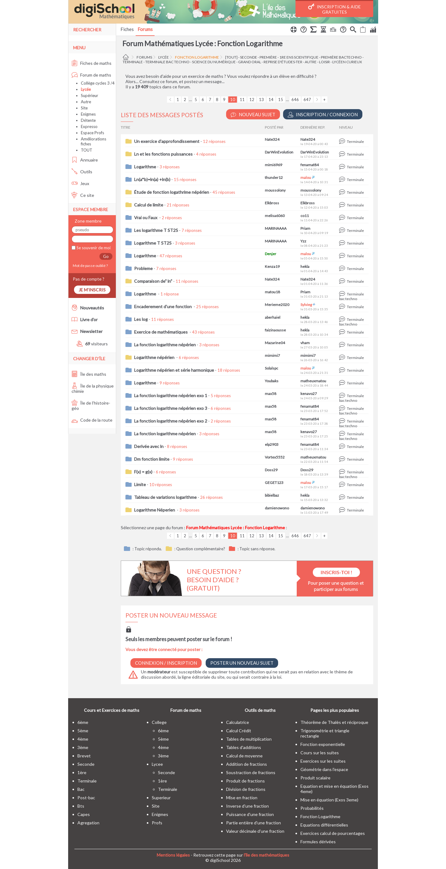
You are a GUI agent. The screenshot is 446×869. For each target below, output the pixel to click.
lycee (157, 764)
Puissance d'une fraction (250, 814)
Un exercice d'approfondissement (166, 141)
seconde (248, 57)
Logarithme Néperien (155, 509)
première (268, 57)
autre (311, 62)
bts (80, 806)
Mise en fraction (241, 797)
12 (251, 99)
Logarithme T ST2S (153, 243)
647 (307, 99)
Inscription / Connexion (323, 114)
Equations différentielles (324, 824)
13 (261, 99)
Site (84, 107)
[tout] (231, 57)
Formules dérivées (318, 841)
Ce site (83, 195)
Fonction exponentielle (322, 744)
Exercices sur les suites (323, 761)
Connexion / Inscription (166, 663)
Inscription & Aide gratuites (334, 9)
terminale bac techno (167, 62)
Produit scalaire (315, 777)
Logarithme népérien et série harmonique (174, 370)
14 (271, 99)
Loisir (324, 62)
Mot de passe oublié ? (90, 265)
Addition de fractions (246, 764)
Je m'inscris (92, 289)
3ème (82, 747)
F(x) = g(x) (143, 471)
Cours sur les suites (319, 752)
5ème (82, 730)
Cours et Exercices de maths (111, 710)
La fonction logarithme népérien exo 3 (170, 408)
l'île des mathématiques (266, 855)
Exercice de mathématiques (161, 332)
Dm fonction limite (151, 459)
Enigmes (88, 114)
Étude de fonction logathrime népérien (171, 192)
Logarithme (145, 166)
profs (157, 822)
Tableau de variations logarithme (165, 497)
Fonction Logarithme (197, 57)
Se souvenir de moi (93, 247)
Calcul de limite (148, 204)
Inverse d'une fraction (247, 806)
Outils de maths (260, 710)
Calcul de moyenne (244, 755)
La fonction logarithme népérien (165, 344)
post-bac (86, 797)
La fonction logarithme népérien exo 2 (170, 420)
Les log (141, 319)
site (156, 806)
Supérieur (89, 95)
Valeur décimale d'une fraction (255, 831)
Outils (82, 171)
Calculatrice (237, 722)
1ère (81, 772)
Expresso (89, 126)
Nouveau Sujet (253, 114)
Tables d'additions (243, 747)
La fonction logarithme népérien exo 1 (170, 395)
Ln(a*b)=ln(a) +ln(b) (152, 179)
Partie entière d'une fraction (253, 822)
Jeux (80, 183)
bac (81, 789)
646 (295, 99)
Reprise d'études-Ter (283, 62)
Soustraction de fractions (250, 772)
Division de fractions (245, 789)
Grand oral (249, 62)
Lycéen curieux (347, 62)
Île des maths (89, 374)
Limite (140, 484)
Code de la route (92, 420)
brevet (84, 755)
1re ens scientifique (298, 57)
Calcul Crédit (238, 730)
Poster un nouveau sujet (241, 663)
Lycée (163, 57)
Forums (145, 29)
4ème (82, 739)
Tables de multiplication (249, 739)
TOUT (86, 150)
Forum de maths (91, 75)
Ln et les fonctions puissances (163, 154)
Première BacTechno (341, 57)
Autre (86, 101)
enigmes (160, 814)
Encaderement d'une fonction (163, 306)
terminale (133, 62)
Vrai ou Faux (146, 217)
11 (242, 99)
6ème (82, 722)
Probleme (143, 268)
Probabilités (312, 808)
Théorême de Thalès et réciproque (334, 722)
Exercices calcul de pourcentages (332, 833)
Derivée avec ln (149, 446)
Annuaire (85, 159)
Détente (88, 120)
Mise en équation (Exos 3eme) (329, 799)
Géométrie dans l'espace (324, 769)
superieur (161, 797)
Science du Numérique (214, 62)
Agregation (88, 822)
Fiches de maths (92, 63)
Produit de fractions (245, 780)
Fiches (127, 29)
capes (83, 814)
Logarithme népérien (154, 357)
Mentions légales (173, 855)
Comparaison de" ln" (153, 281)
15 (280, 99)
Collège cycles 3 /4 (98, 83)
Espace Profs (92, 132)
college (159, 722)
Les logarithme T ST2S (156, 230)
